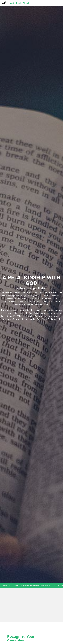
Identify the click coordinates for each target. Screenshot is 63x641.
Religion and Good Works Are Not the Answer (35, 586)
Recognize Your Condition (10, 586)
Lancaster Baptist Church (18, 3)
